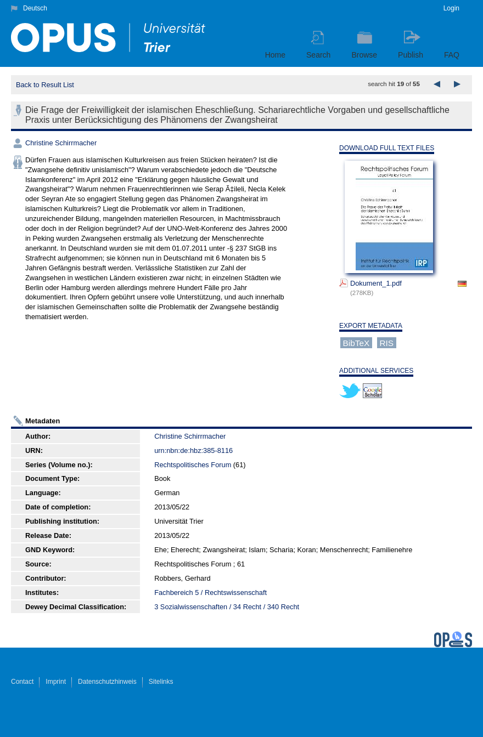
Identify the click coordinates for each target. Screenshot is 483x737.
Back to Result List (45, 85)
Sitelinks (161, 681)
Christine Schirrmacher (61, 143)
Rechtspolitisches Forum (192, 465)
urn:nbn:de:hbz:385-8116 (193, 450)
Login (451, 8)
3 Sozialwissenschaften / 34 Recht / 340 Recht (226, 607)
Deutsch (35, 8)
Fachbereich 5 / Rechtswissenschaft (210, 592)
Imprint (56, 681)
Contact (22, 681)
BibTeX (356, 343)
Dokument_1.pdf (376, 283)
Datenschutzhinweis (107, 681)
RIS (386, 343)
